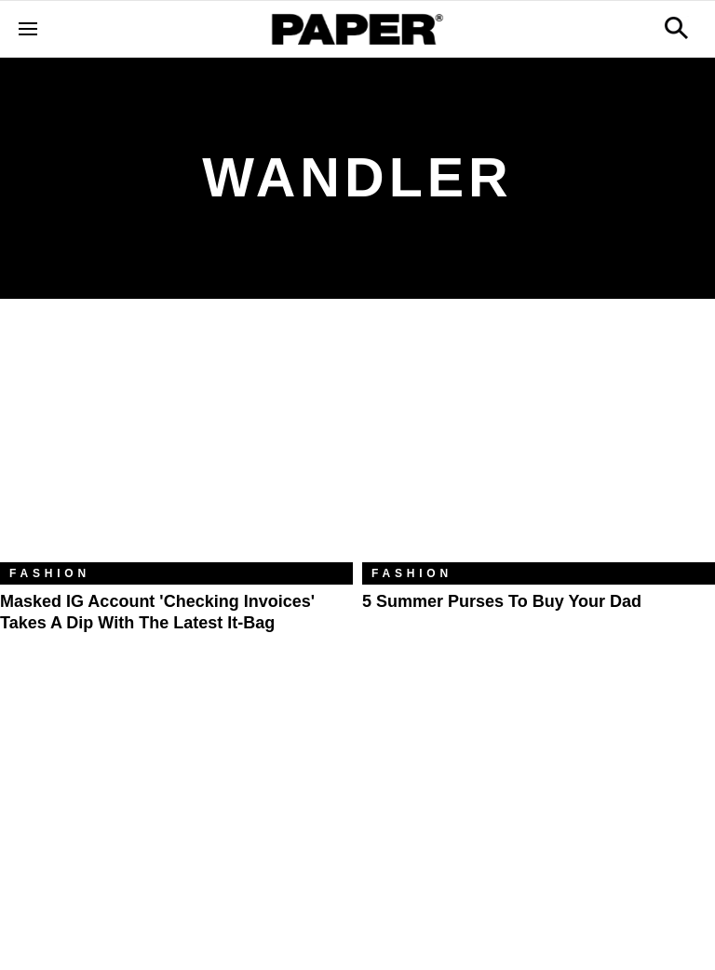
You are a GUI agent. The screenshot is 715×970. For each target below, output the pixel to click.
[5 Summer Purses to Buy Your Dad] (538, 444)
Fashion (49, 573)
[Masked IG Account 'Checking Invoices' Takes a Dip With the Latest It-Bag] (176, 444)
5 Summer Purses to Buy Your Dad (501, 601)
